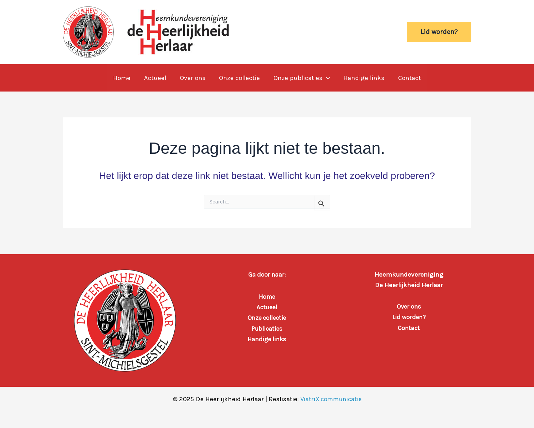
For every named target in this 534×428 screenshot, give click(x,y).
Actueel (156, 78)
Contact (407, 78)
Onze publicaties (301, 78)
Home (123, 78)
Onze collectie (239, 78)
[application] (325, 78)
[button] (439, 32)
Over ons (193, 78)
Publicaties (267, 328)
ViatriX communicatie (331, 399)
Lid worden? (408, 317)
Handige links (362, 78)
